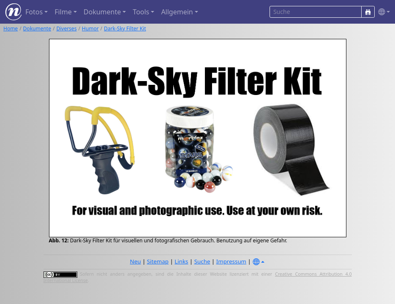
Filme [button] (63, 11)
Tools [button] (141, 11)
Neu (135, 261)
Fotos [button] (34, 11)
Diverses (66, 28)
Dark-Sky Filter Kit (125, 28)
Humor (90, 28)
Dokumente (37, 28)
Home (10, 28)
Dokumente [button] (102, 11)
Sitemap (158, 261)
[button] (382, 12)
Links (181, 261)
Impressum (231, 261)
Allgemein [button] (177, 11)
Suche (202, 261)
